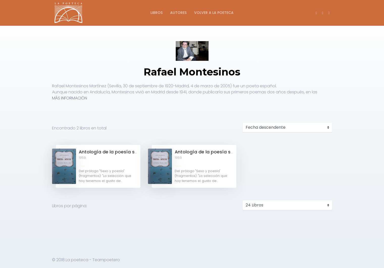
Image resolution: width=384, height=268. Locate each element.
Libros (156, 12)
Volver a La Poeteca (214, 12)
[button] (329, 13)
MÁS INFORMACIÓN (69, 98)
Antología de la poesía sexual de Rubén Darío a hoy (137, 152)
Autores (178, 12)
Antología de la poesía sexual (208, 152)
